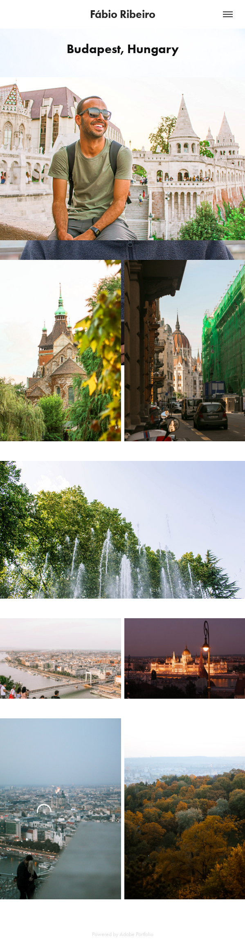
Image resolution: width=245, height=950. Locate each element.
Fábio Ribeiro (122, 14)
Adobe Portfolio (136, 934)
